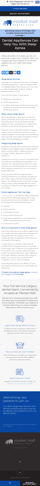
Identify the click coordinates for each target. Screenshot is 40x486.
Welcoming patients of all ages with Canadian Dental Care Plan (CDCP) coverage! (20, 33)
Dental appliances (8, 195)
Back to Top (20, 472)
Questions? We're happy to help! (20, 325)
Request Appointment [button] (20, 13)
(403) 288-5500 (21, 8)
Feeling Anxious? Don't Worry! (20, 352)
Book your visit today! (20, 378)
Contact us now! (12, 419)
